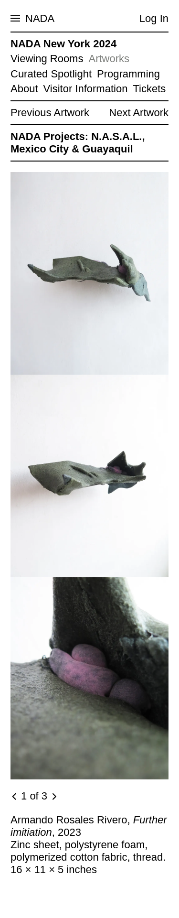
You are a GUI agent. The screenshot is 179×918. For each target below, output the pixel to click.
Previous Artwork (50, 113)
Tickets (149, 89)
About (24, 89)
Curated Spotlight (51, 74)
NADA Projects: (49, 136)
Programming (128, 74)
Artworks (108, 59)
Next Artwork (138, 113)
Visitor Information (85, 89)
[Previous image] (14, 796)
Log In (153, 18)
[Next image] (54, 796)
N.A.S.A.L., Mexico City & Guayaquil (78, 142)
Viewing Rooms (47, 59)
